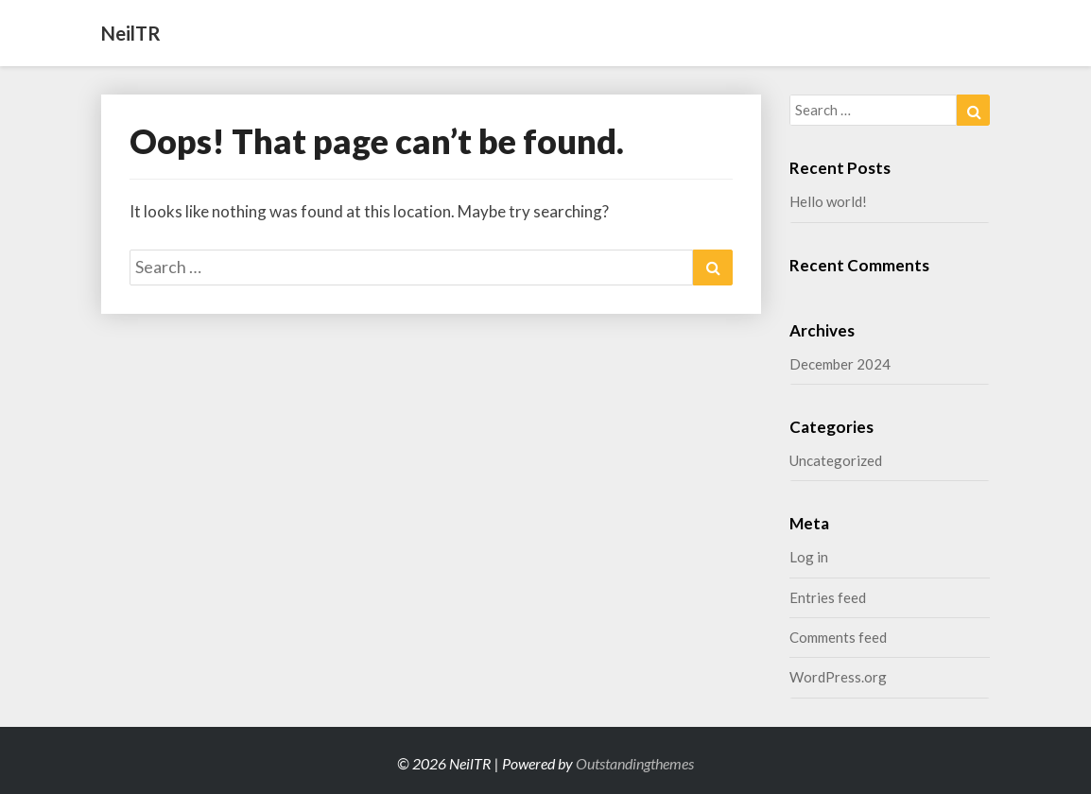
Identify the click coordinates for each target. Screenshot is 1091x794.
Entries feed (827, 597)
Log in (808, 556)
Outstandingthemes (635, 763)
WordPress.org (838, 676)
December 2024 (840, 363)
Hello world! (828, 201)
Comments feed (838, 637)
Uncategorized (835, 460)
